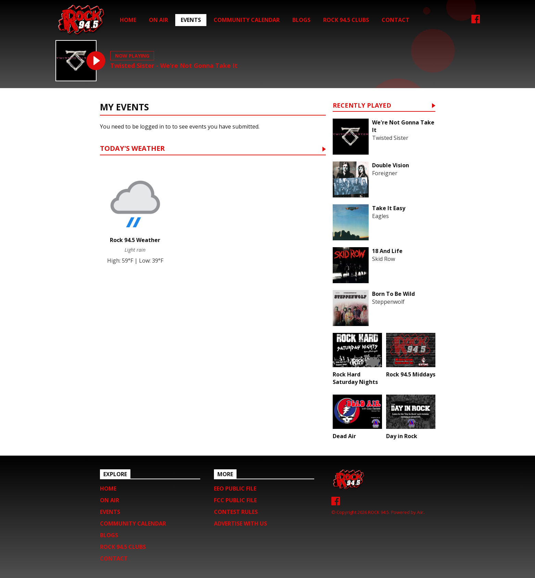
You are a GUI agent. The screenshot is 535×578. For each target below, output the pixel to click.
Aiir (420, 512)
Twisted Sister (390, 138)
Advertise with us (240, 523)
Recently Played (362, 105)
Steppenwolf (388, 301)
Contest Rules (236, 512)
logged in (152, 126)
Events (191, 20)
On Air (158, 20)
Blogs (301, 20)
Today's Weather (132, 149)
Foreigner (384, 173)
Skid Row (383, 259)
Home (128, 20)
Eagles (380, 216)
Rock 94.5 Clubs (346, 20)
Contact (395, 20)
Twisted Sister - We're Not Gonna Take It (174, 65)
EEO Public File (235, 488)
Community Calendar (247, 20)
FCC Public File (235, 500)
